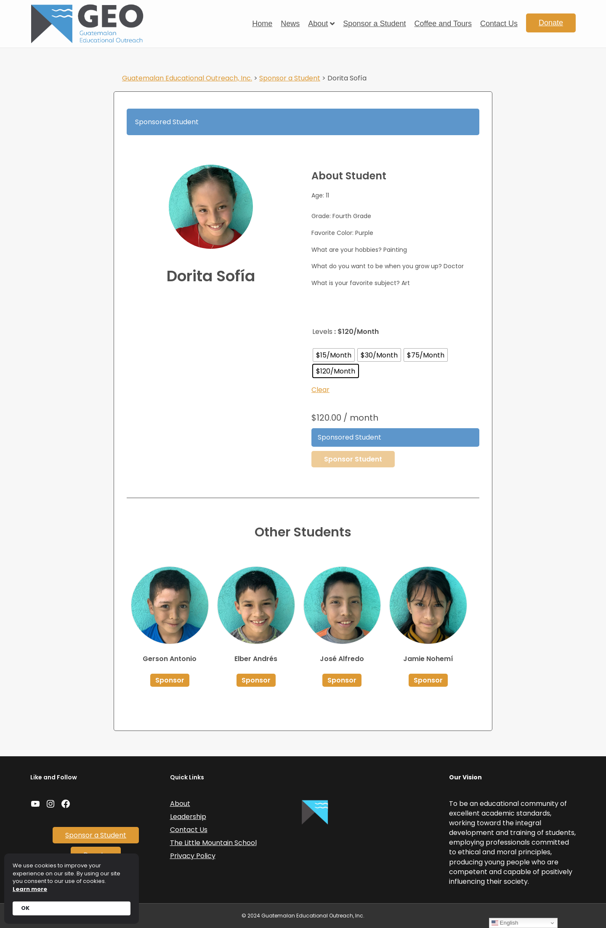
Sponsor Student (353, 459)
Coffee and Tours (442, 23)
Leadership (188, 816)
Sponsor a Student (374, 23)
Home (262, 23)
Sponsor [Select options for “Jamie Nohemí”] (428, 680)
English (505, 923)
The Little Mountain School (213, 843)
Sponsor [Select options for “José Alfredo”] (341, 680)
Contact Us (499, 23)
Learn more (30, 889)
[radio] (333, 355)
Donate (551, 23)
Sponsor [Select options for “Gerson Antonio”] (169, 680)
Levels (322, 331)
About (318, 23)
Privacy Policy (192, 856)
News (290, 23)
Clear (320, 390)
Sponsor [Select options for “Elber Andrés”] (256, 680)
